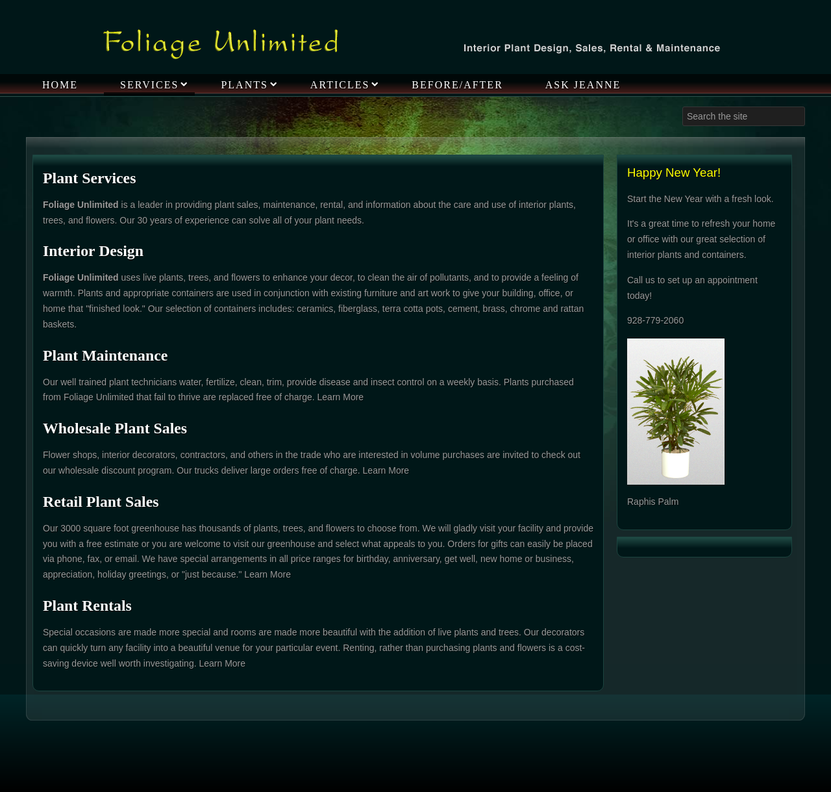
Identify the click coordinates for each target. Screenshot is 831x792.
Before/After (457, 84)
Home (60, 84)
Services (149, 84)
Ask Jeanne (583, 84)
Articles (339, 84)
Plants (244, 84)
